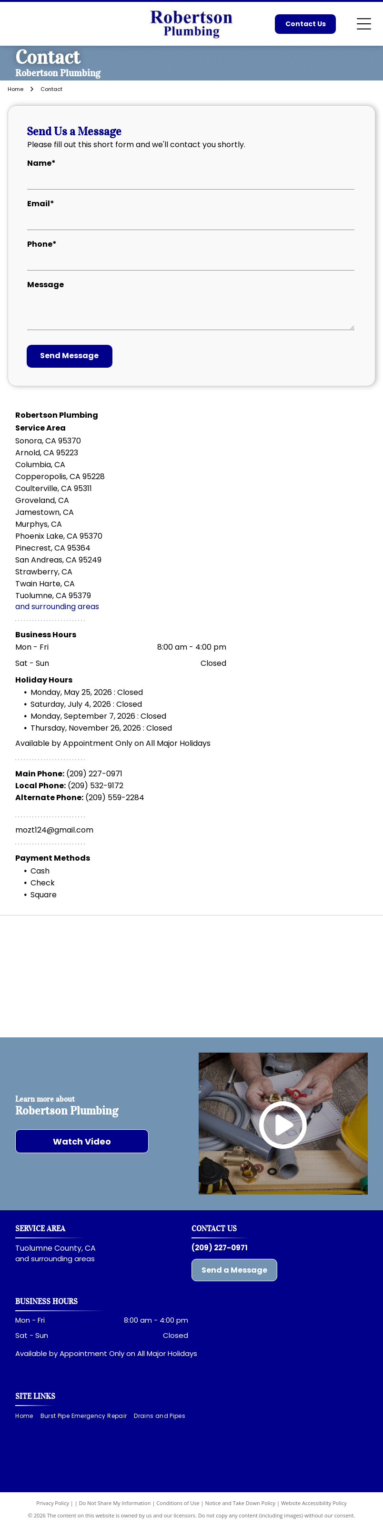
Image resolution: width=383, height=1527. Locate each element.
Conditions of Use (178, 1503)
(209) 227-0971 (94, 773)
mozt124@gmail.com (54, 829)
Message (45, 284)
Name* (41, 163)
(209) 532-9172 (95, 785)
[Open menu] (364, 24)
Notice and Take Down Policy (240, 1503)
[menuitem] (27, 1416)
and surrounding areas (57, 606)
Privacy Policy (52, 1503)
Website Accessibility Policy (314, 1503)
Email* (40, 203)
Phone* (42, 244)
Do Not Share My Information (115, 1503)
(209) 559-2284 (114, 797)
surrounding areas (63, 1259)
